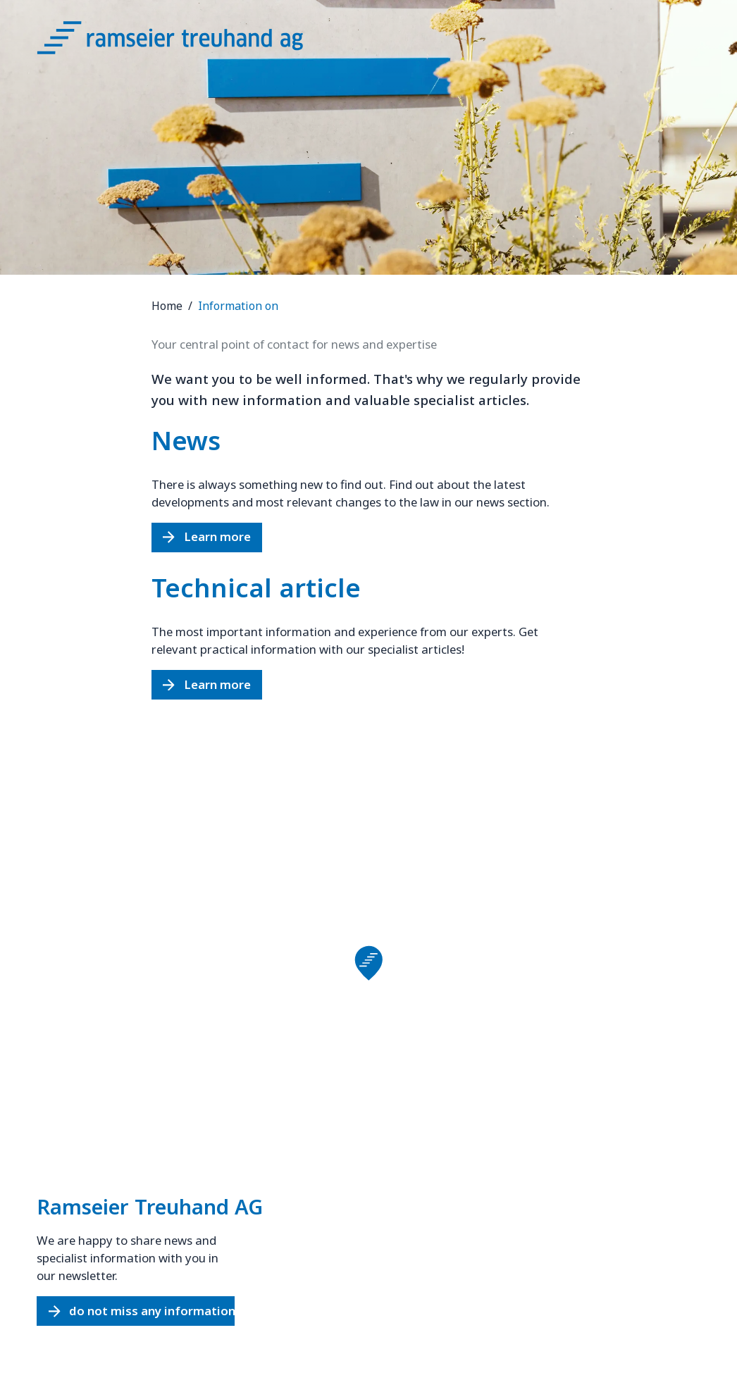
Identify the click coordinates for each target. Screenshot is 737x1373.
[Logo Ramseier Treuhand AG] (185, 42)
